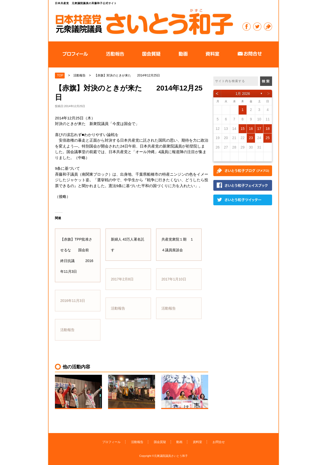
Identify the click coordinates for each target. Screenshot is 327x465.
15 (243, 129)
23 (251, 138)
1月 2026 (243, 94)
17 (259, 129)
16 (251, 129)
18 (268, 129)
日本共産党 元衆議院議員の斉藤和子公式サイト (144, 21)
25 (268, 138)
